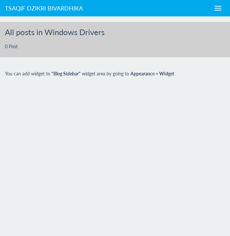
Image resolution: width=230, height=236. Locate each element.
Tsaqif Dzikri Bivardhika (44, 8)
